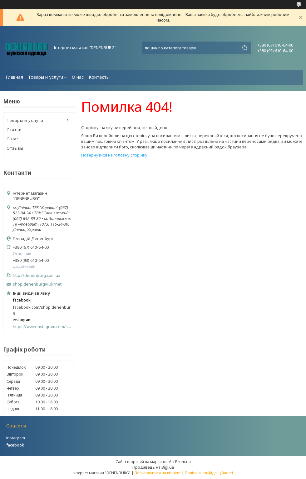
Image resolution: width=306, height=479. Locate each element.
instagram (15, 438)
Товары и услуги (45, 77)
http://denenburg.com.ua (36, 275)
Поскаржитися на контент (158, 473)
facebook (15, 445)
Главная (14, 77)
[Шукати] (245, 48)
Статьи (14, 129)
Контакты (99, 77)
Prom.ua (183, 461)
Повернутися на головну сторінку (114, 155)
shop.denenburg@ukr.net (37, 284)
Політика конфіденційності (209, 473)
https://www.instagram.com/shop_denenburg (42, 326)
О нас (78, 77)
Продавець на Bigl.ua (153, 467)
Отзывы (15, 148)
